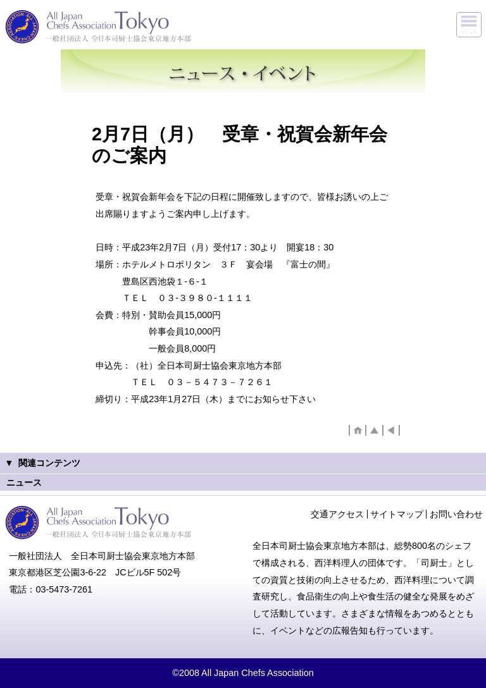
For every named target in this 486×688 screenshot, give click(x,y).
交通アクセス (337, 514)
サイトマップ (396, 514)
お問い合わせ (456, 514)
